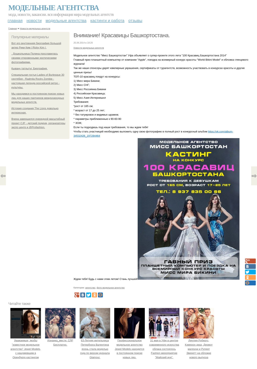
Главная (15, 20)
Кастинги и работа (107, 20)
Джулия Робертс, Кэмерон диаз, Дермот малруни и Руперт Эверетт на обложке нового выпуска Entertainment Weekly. (198, 349)
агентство (90, 287)
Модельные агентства (53, 8)
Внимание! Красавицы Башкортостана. (122, 35)
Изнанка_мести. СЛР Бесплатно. (60, 340)
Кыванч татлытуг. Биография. (29, 68)
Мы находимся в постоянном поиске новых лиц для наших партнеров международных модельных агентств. (37, 98)
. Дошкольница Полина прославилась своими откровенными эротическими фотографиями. (34, 58)
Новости (34, 20)
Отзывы (135, 20)
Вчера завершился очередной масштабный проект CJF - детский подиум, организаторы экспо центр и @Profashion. (38, 123)
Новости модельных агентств (35, 28)
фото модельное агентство (111, 287)
